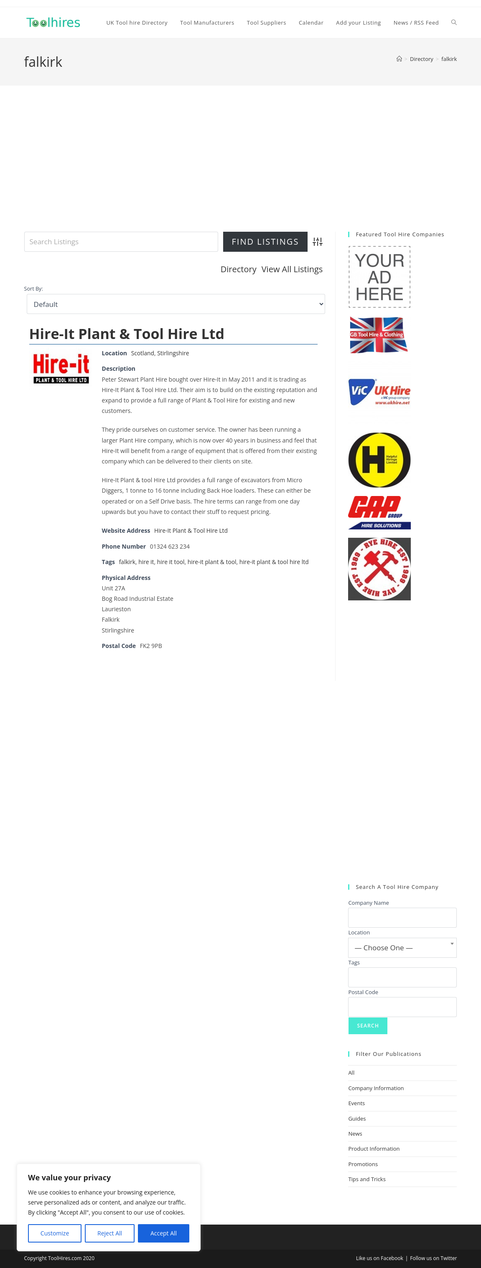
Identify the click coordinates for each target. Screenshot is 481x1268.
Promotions (363, 1164)
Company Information (376, 1088)
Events (356, 1103)
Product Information (374, 1148)
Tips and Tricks (367, 1179)
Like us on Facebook (379, 1258)
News (355, 1133)
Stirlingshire (174, 353)
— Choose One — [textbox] (383, 947)
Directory (239, 269)
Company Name (368, 902)
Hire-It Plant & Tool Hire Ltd (126, 333)
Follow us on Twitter (433, 1258)
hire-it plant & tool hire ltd (276, 561)
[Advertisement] (240, 169)
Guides (357, 1118)
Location (359, 932)
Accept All (163, 1233)
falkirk (449, 59)
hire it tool (172, 561)
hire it (147, 561)
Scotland (143, 353)
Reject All (109, 1233)
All (351, 1072)
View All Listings (292, 269)
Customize (55, 1233)
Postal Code (363, 992)
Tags (354, 962)
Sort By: (33, 288)
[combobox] (402, 948)
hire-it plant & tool (213, 561)
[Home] (399, 59)
